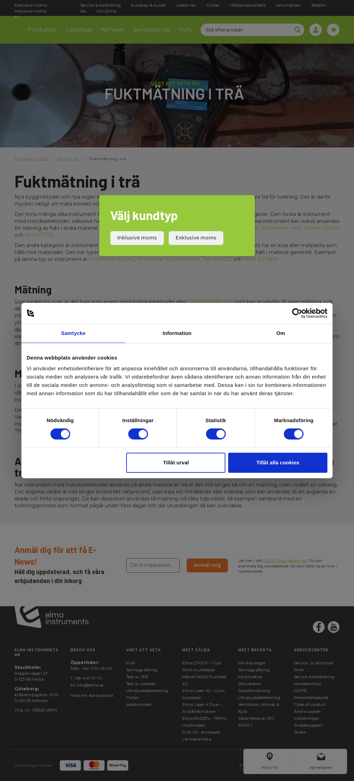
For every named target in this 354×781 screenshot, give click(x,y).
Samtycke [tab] (73, 333)
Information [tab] (177, 333)
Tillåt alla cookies (277, 462)
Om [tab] (280, 333)
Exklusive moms (196, 238)
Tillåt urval (176, 462)
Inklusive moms (137, 238)
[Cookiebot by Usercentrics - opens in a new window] (297, 313)
